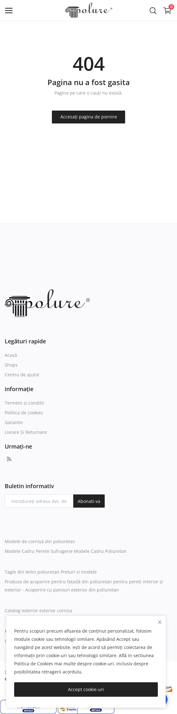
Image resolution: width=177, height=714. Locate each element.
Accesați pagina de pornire (88, 117)
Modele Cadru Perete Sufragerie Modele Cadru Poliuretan (66, 551)
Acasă (11, 355)
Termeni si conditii (24, 403)
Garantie (14, 422)
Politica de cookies (24, 413)
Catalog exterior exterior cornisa (38, 610)
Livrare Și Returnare (26, 432)
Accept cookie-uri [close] (86, 689)
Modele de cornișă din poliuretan (40, 541)
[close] (160, 622)
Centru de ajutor (22, 375)
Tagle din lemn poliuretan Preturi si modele (51, 572)
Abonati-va (89, 501)
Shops (11, 365)
